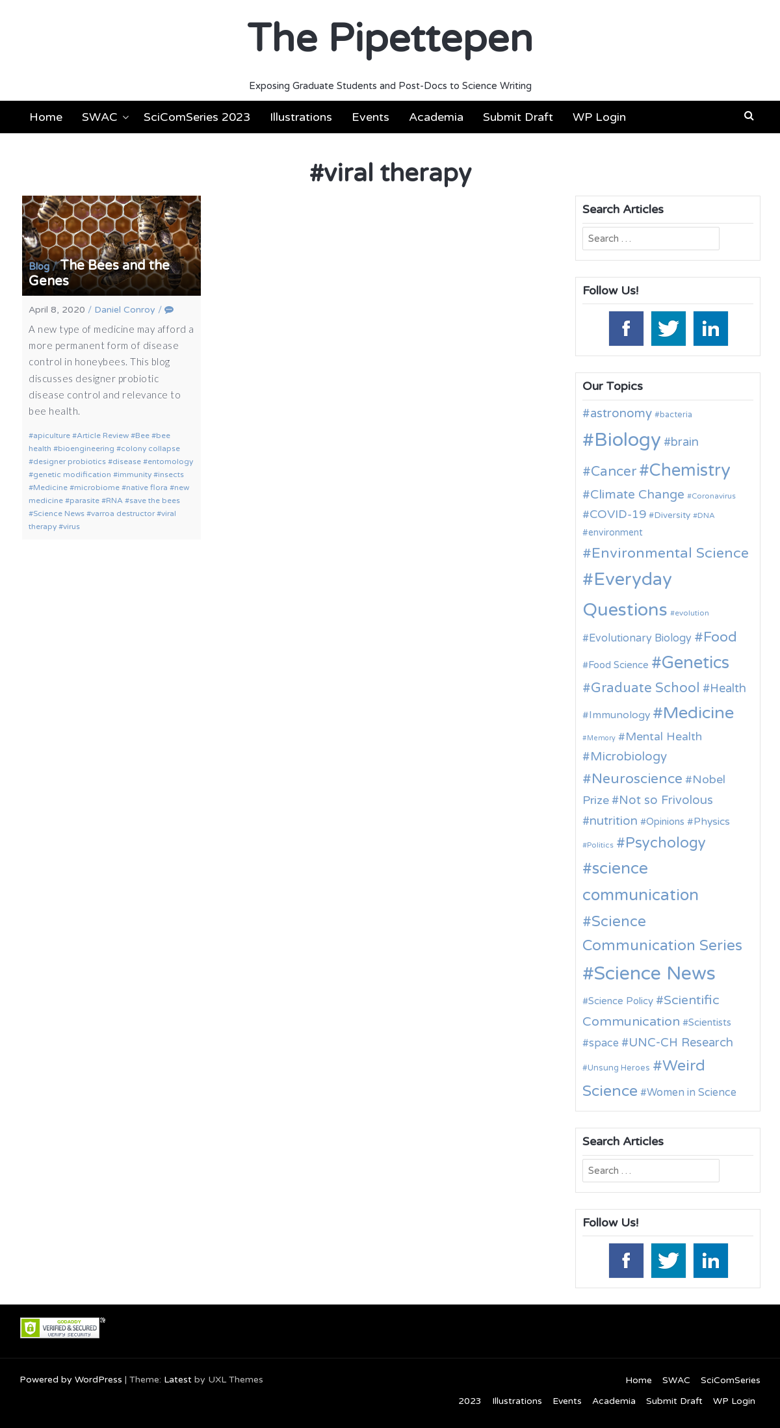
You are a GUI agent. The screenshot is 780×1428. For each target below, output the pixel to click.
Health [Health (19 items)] (728, 688)
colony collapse (150, 448)
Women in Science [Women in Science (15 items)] (691, 1092)
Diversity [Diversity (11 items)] (672, 515)
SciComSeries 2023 (197, 117)
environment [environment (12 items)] (615, 532)
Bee (142, 435)
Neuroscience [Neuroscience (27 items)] (637, 778)
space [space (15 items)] (604, 1043)
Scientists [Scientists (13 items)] (709, 1022)
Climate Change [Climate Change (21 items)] (637, 494)
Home (45, 117)
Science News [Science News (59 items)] (655, 973)
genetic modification (72, 474)
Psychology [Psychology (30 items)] (665, 842)
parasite (84, 500)
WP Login (599, 117)
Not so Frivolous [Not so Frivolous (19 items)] (666, 800)
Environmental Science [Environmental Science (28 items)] (670, 553)
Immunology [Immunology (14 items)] (619, 715)
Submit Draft (518, 117)
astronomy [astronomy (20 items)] (621, 413)
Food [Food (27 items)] (720, 637)
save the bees (154, 500)
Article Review (103, 435)
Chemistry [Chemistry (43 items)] (690, 470)
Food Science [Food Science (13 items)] (618, 665)
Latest (178, 1379)
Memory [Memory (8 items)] (601, 738)
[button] (749, 115)
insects (171, 474)
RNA (114, 500)
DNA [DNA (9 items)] (706, 515)
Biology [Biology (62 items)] (627, 439)
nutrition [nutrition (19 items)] (614, 821)
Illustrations (301, 117)
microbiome (97, 487)
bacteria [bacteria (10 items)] (676, 414)
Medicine (50, 487)
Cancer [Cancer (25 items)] (613, 471)
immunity (134, 474)
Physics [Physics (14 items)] (712, 821)
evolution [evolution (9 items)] (692, 612)
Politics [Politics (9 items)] (600, 845)
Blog (39, 266)
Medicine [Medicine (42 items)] (698, 713)
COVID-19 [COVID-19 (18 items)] (618, 514)
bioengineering (86, 448)
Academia (436, 117)
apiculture (51, 435)
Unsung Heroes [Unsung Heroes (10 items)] (619, 1068)
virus (71, 526)
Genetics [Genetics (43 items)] (695, 663)
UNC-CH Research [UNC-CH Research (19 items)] (681, 1042)
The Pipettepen (390, 39)
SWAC (100, 117)
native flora (147, 487)
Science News (58, 513)
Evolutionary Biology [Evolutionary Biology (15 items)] (640, 638)
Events (370, 117)
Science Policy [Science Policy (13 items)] (620, 1001)
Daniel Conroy (124, 309)
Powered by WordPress (71, 1379)
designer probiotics (69, 461)
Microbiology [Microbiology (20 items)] (628, 756)
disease (126, 461)
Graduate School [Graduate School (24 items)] (645, 688)
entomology (170, 461)
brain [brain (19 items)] (685, 442)
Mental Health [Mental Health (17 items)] (663, 737)
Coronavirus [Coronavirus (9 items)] (714, 495)
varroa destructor (123, 513)
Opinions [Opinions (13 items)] (665, 821)
